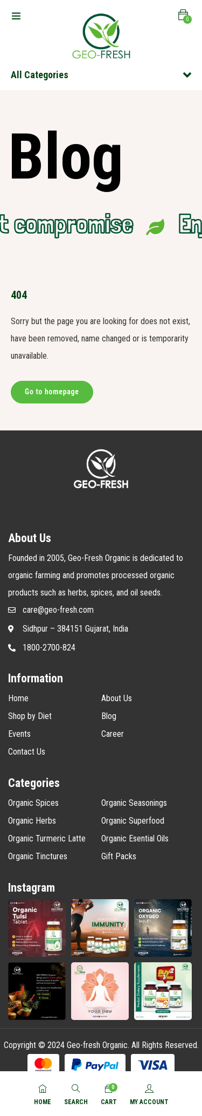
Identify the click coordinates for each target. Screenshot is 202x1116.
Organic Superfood (132, 821)
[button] (183, 15)
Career (112, 734)
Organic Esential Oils (135, 838)
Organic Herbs (32, 821)
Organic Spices (33, 803)
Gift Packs (118, 856)
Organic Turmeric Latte (47, 838)
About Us (116, 698)
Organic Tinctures (37, 856)
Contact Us (26, 752)
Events (19, 734)
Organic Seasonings (134, 803)
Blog (108, 716)
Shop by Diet (30, 716)
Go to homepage (52, 391)
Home (18, 698)
